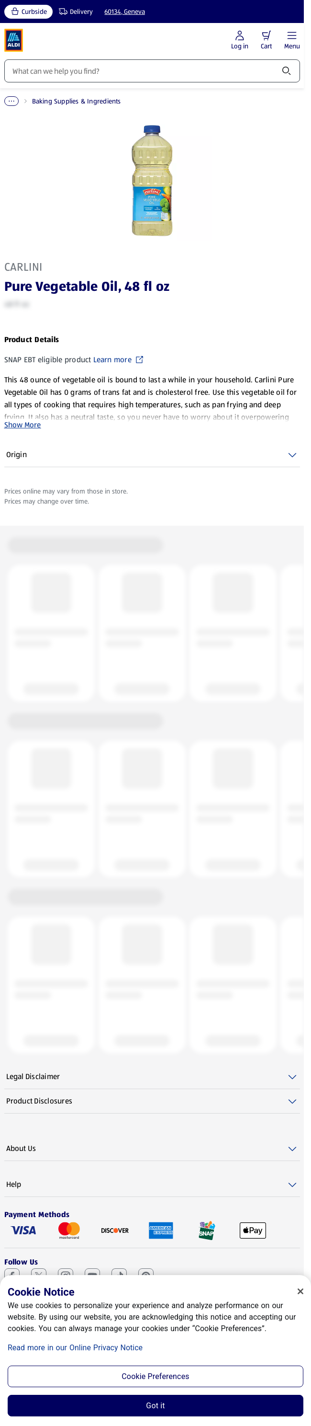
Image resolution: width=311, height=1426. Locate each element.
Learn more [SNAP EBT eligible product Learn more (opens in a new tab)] (118, 359)
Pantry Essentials (60, 101)
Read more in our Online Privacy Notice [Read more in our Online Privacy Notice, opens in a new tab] (75, 1347)
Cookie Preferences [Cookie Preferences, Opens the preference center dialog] (155, 1376)
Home (13, 101)
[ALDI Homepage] (13, 40)
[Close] (300, 1291)
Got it (155, 1405)
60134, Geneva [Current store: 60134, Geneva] (124, 11)
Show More (22, 424)
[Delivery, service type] (74, 12)
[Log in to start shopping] (240, 40)
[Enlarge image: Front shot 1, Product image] (152, 181)
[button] (266, 35)
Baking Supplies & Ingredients (142, 101)
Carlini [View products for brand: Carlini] (23, 267)
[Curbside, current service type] (28, 12)
